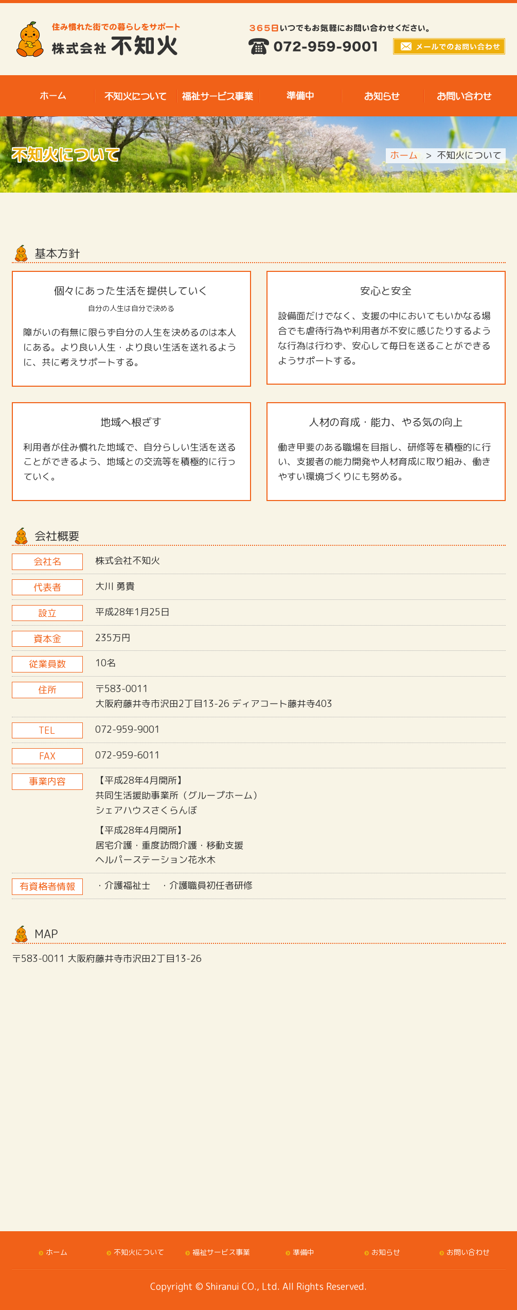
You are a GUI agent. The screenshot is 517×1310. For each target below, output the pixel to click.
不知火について (139, 1252)
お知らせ (385, 1252)
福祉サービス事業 (221, 1252)
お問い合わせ (468, 1252)
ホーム (404, 155)
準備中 (303, 1252)
